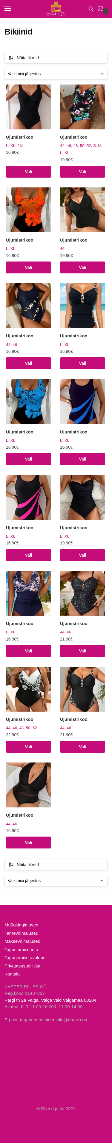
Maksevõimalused (22, 941)
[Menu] (13, 8)
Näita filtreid (23, 57)
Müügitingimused (21, 924)
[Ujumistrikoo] (28, 106)
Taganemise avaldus (24, 957)
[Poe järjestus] (56, 74)
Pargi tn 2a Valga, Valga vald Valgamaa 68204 (50, 1000)
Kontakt (12, 973)
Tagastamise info (21, 949)
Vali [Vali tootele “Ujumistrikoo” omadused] (28, 171)
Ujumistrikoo (19, 137)
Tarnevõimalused (21, 933)
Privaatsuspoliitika (22, 965)
